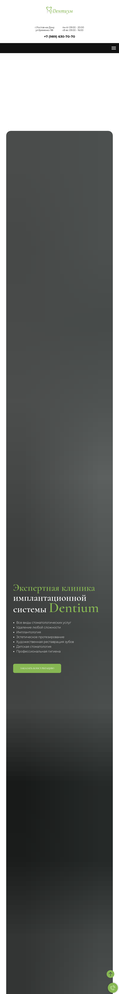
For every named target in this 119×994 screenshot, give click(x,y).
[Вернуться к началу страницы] (110, 974)
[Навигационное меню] (114, 48)
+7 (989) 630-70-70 (59, 36)
